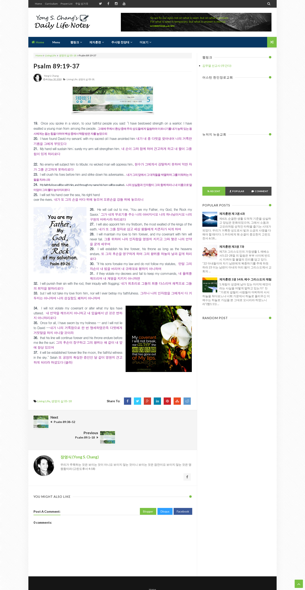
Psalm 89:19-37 (57, 66)
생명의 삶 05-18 (67, 55)
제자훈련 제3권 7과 (231, 246)
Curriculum (51, 3)
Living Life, (72, 79)
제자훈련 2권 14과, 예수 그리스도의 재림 (245, 279)
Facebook (183, 495)
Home (38, 3)
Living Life (50, 55)
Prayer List (66, 3)
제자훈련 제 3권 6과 (232, 213)
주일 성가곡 (81, 3)
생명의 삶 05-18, (86, 79)
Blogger (148, 495)
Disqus (165, 495)
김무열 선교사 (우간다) (216, 65)
